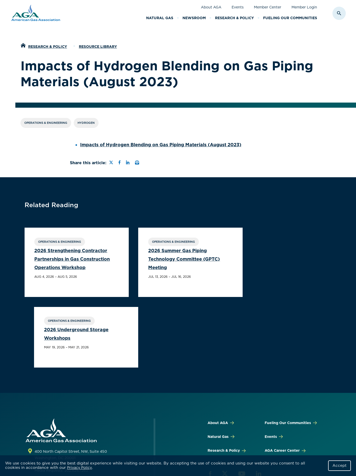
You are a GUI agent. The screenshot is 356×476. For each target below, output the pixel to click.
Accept (339, 465)
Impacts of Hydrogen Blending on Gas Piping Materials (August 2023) (160, 144)
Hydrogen (86, 123)
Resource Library (98, 47)
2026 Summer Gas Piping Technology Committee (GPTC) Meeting (173, 259)
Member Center (267, 7)
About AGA (211, 7)
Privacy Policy (79, 468)
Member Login (304, 7)
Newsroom (194, 18)
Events (238, 7)
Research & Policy (234, 18)
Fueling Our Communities (290, 18)
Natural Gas (159, 18)
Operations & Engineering (45, 123)
